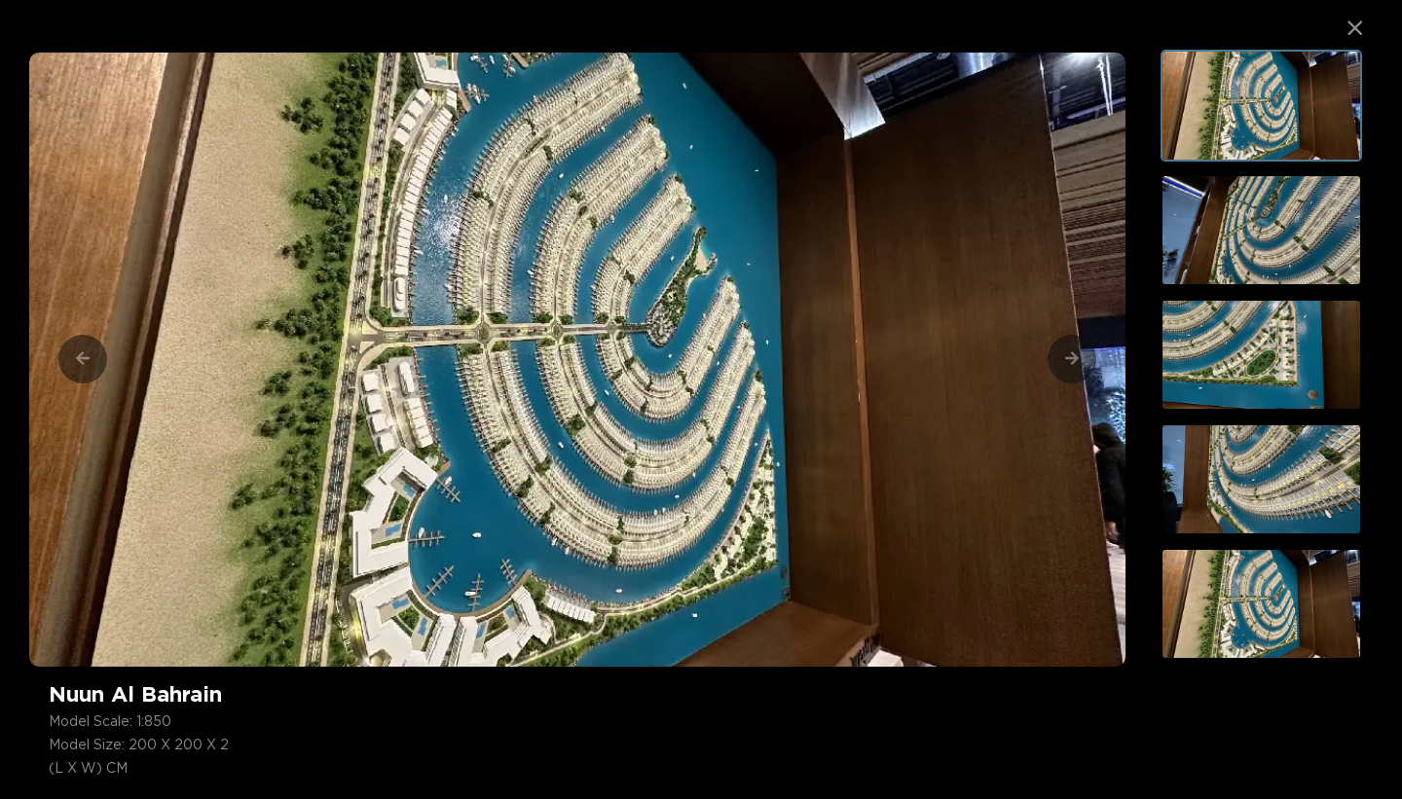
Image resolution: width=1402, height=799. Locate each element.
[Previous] (82, 359)
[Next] (1072, 359)
